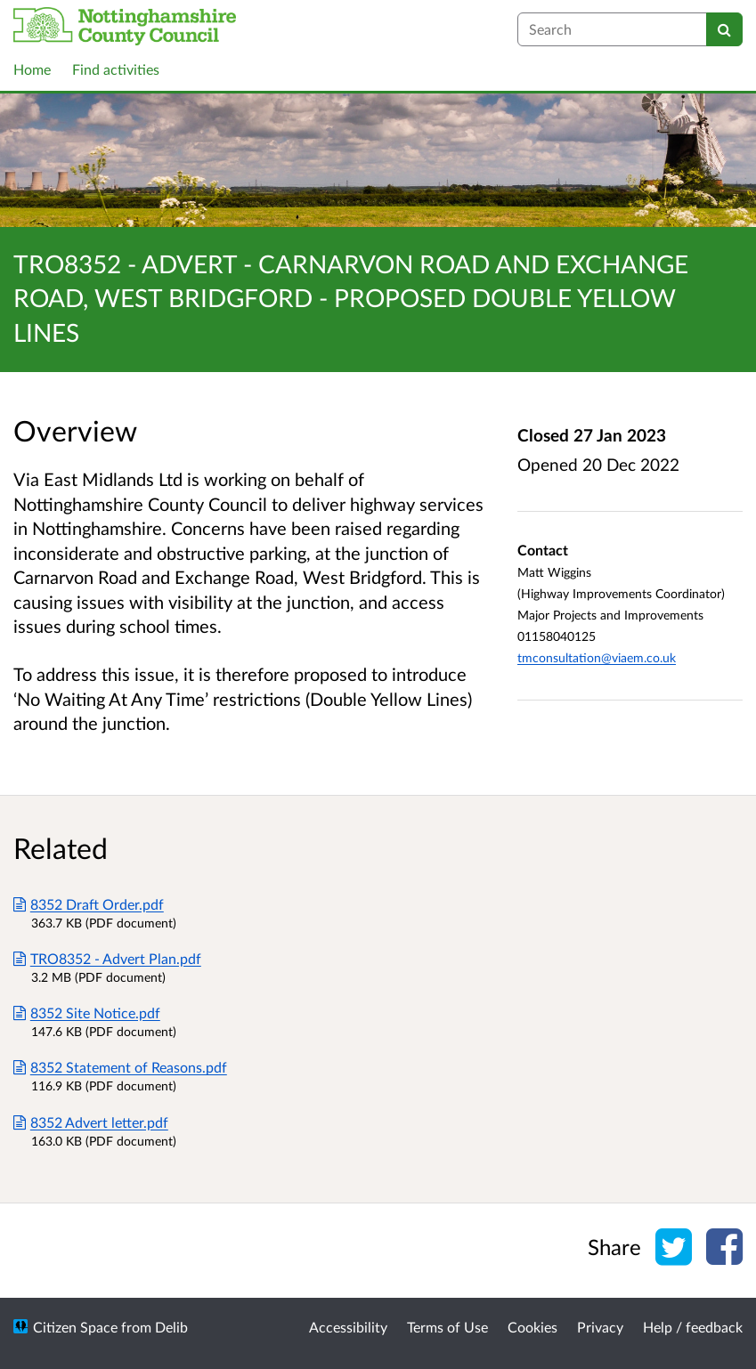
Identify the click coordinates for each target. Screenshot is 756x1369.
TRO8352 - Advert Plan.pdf (107, 958)
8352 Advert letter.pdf (90, 1122)
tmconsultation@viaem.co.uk (596, 657)
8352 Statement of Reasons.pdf (120, 1066)
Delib (171, 1326)
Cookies (532, 1326)
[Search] (724, 29)
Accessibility (348, 1326)
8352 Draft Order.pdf (88, 903)
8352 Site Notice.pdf (86, 1012)
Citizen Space (75, 1326)
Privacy (600, 1326)
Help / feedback (693, 1326)
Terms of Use (447, 1326)
